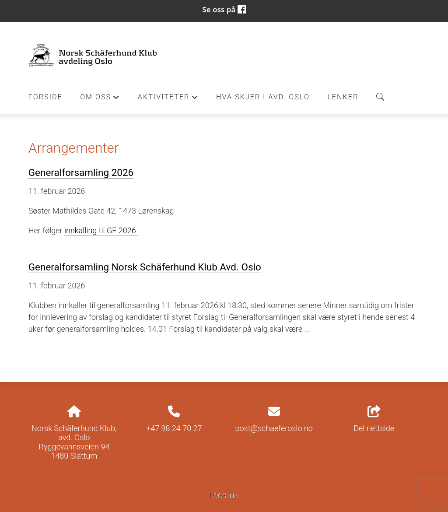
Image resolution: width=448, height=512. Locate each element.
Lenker (342, 97)
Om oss (100, 99)
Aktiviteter (168, 99)
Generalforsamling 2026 (81, 172)
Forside (45, 97)
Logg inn (224, 495)
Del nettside (374, 419)
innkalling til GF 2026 (101, 230)
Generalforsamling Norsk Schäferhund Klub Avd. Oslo (144, 267)
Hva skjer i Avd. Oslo (263, 97)
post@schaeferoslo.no (274, 428)
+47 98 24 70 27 (174, 428)
